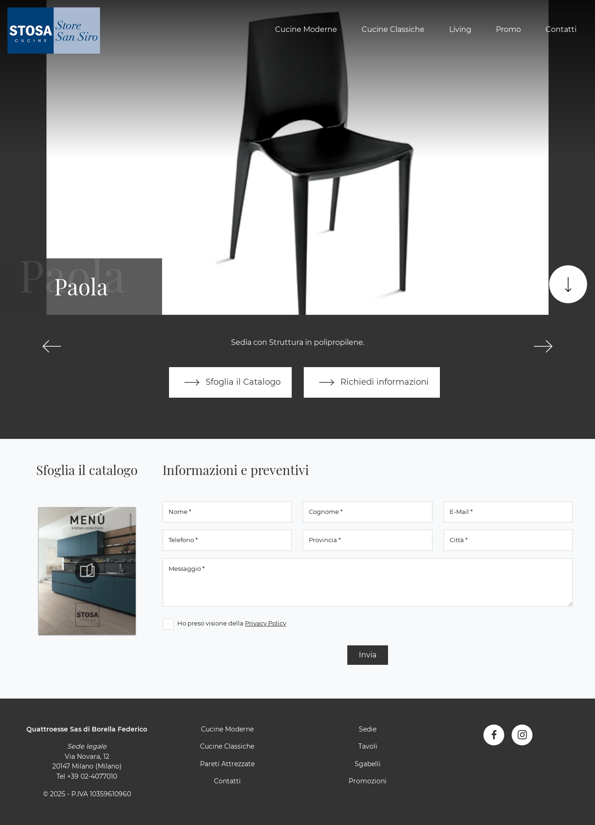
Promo (508, 29)
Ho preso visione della (231, 623)
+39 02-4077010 (92, 776)
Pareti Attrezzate (227, 764)
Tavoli (367, 746)
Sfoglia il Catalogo (230, 382)
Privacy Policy (265, 623)
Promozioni (368, 781)
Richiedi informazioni (372, 382)
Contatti (560, 29)
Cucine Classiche (393, 29)
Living (460, 29)
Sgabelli (368, 764)
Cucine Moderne (306, 29)
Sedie (367, 729)
